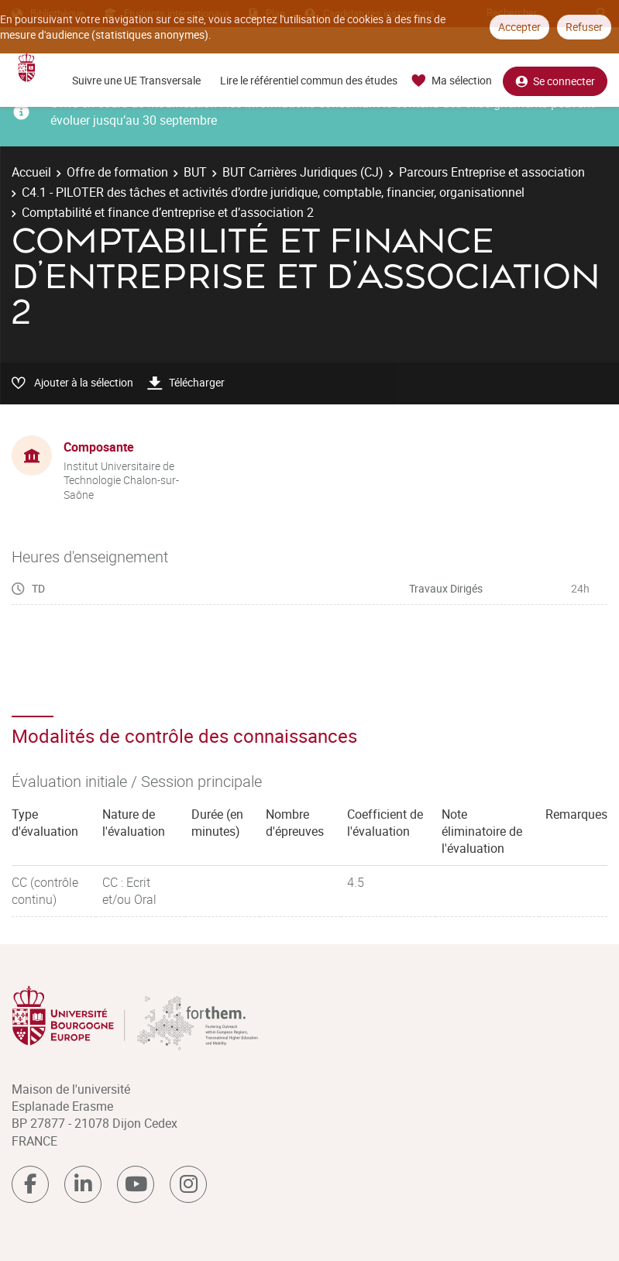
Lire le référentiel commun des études (308, 80)
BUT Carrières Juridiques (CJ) (302, 171)
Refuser (584, 26)
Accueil (31, 171)
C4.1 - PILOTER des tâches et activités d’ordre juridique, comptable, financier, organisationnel (273, 192)
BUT (195, 171)
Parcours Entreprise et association (492, 171)
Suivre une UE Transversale (136, 80)
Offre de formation (117, 171)
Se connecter (555, 81)
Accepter (519, 26)
